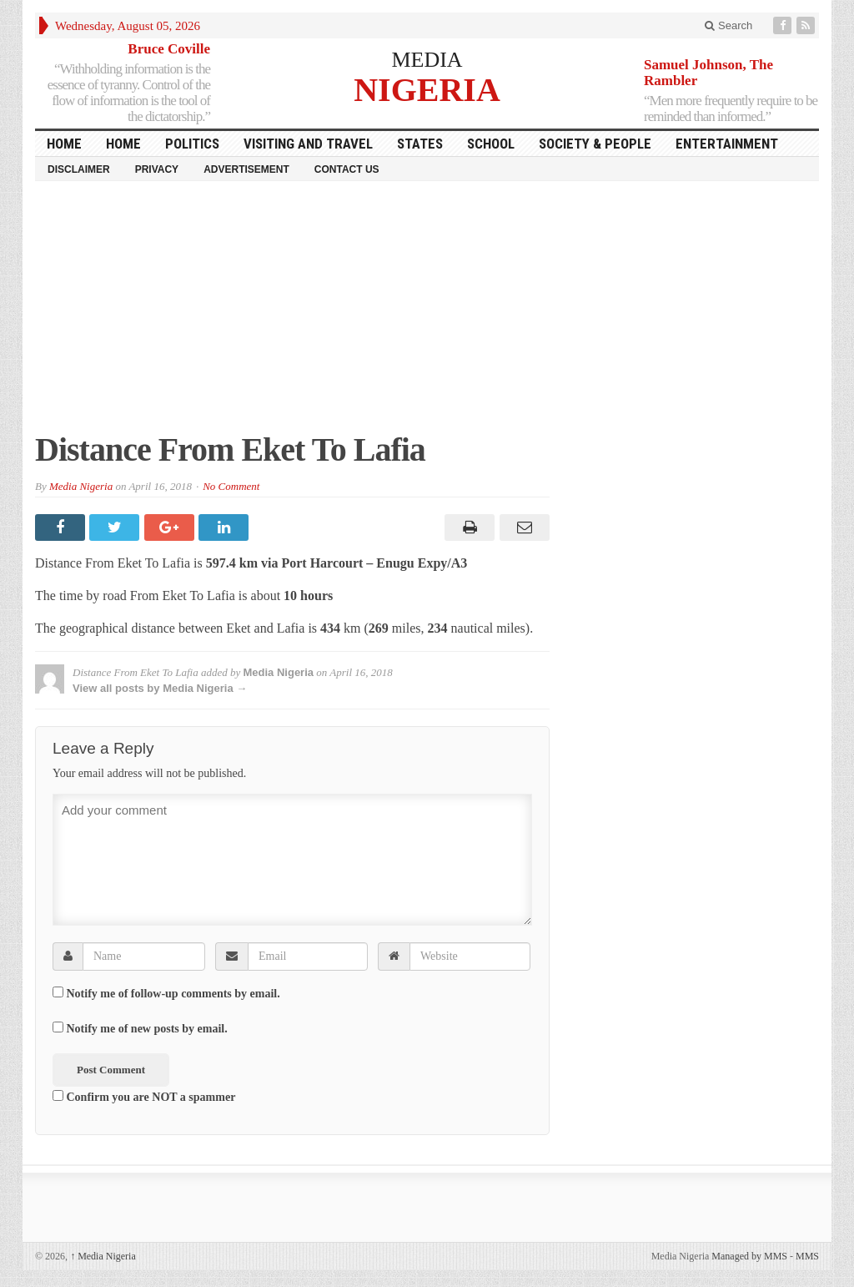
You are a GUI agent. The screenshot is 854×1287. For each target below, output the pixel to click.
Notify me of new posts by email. (147, 1028)
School (491, 143)
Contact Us (346, 169)
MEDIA (426, 60)
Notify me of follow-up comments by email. (173, 993)
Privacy (156, 169)
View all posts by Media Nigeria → (160, 688)
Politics (192, 143)
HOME (64, 143)
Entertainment (727, 143)
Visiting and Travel (308, 143)
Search (728, 25)
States (420, 143)
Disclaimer (79, 169)
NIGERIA (427, 89)
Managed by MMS (749, 1256)
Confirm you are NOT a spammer (144, 1096)
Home (123, 143)
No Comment (231, 486)
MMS (807, 1256)
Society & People (595, 143)
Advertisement (246, 169)
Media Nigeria (81, 486)
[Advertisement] (427, 315)
